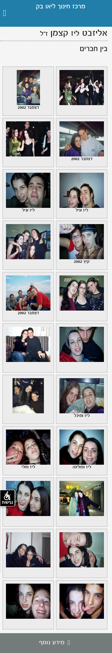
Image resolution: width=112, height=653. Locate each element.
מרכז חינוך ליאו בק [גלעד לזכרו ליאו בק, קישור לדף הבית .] (60, 7)
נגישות (7, 498)
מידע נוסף (56, 642)
